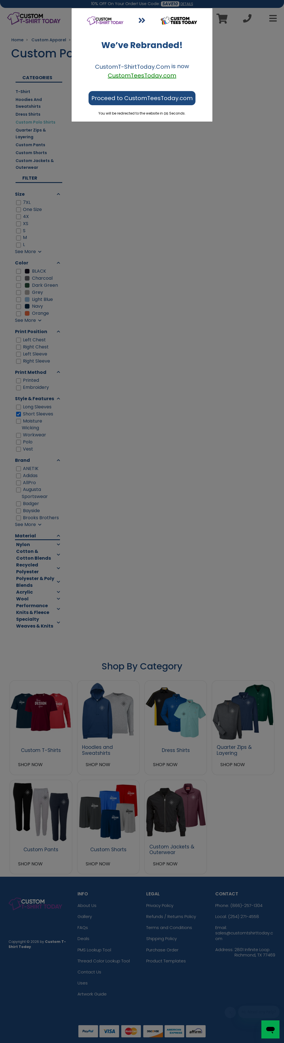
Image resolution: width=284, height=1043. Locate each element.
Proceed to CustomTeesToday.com (142, 98)
